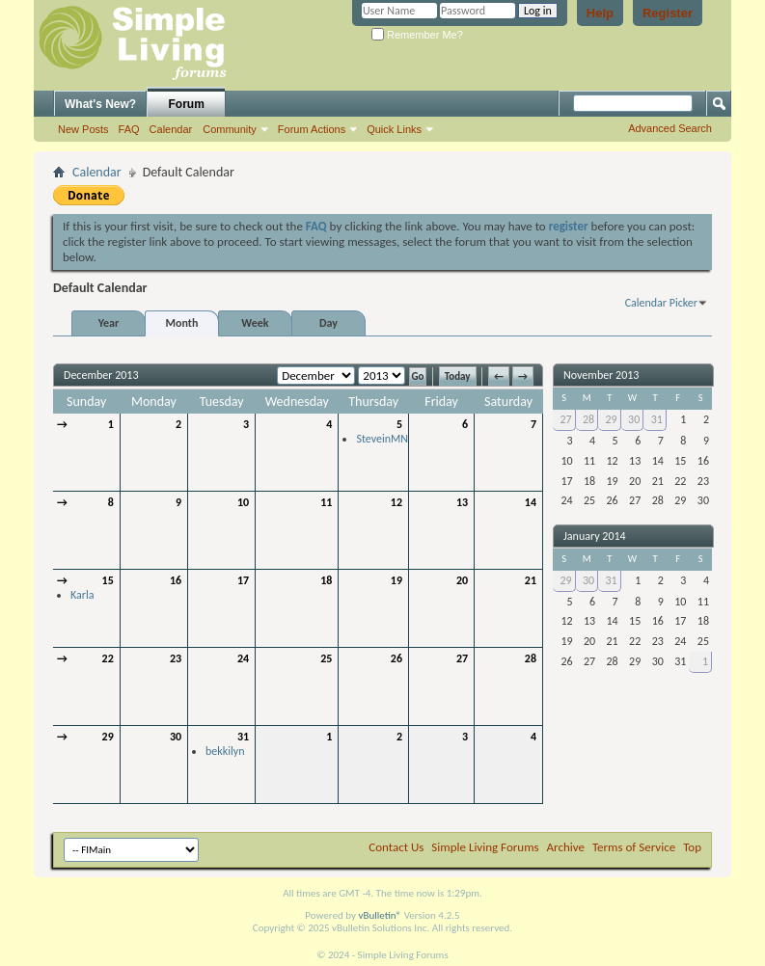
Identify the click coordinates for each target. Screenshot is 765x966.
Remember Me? (417, 34)
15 (108, 580)
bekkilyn (224, 751)
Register (667, 13)
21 (530, 580)
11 (326, 502)
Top (692, 847)
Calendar (171, 129)
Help (600, 13)
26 (396, 658)
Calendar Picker (661, 302)
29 (108, 736)
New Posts (83, 129)
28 (530, 658)
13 (462, 502)
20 (462, 580)
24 (243, 658)
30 (175, 736)
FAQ (129, 129)
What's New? (100, 104)
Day (328, 323)
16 (175, 580)
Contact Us (396, 847)
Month (182, 323)
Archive (566, 847)
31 (243, 736)
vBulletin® (379, 915)
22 (108, 658)
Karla (82, 595)
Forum (187, 104)
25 (326, 658)
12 (396, 502)
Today (458, 376)
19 (396, 580)
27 (462, 658)
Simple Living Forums (484, 847)
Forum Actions (311, 129)
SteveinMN (382, 438)
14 (530, 502)
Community (230, 129)
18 (326, 580)
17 (243, 580)
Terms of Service (633, 847)
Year (109, 323)
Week (254, 323)
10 (243, 502)
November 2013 (601, 375)
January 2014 (594, 536)
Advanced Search (670, 128)
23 (175, 658)
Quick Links (394, 129)
